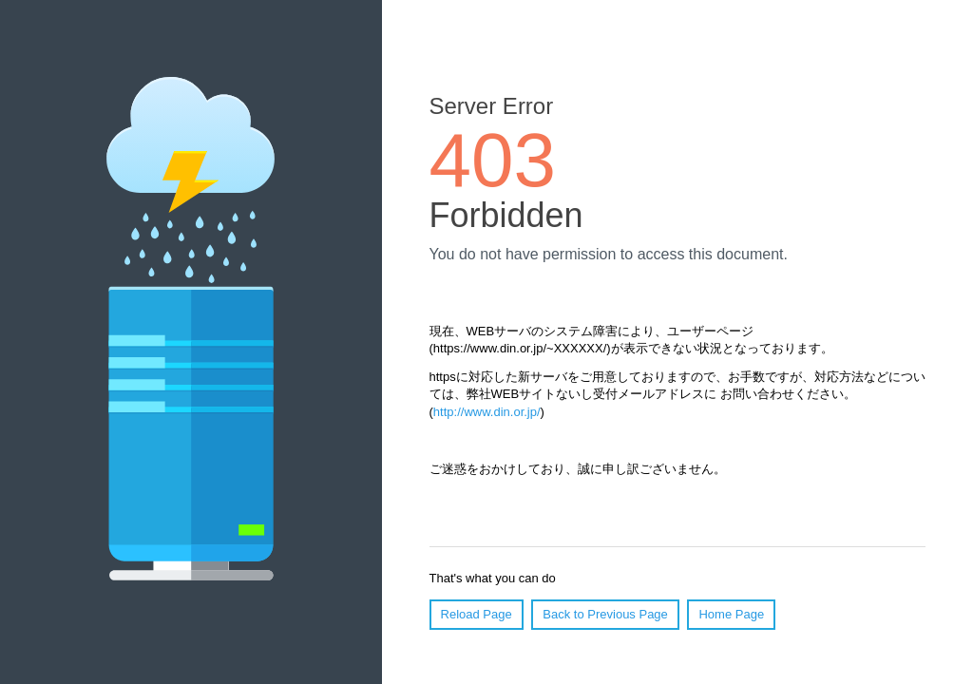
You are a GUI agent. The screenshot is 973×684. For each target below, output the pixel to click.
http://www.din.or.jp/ (487, 412)
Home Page (731, 614)
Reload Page (476, 614)
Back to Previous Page (605, 614)
